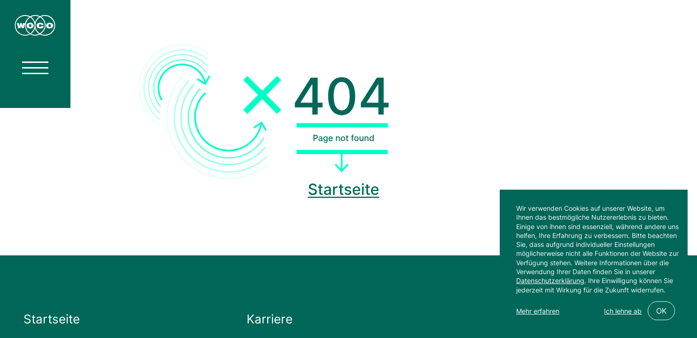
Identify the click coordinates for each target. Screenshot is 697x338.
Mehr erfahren (537, 311)
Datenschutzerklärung (550, 280)
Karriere (270, 319)
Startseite (51, 319)
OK (661, 310)
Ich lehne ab (623, 311)
